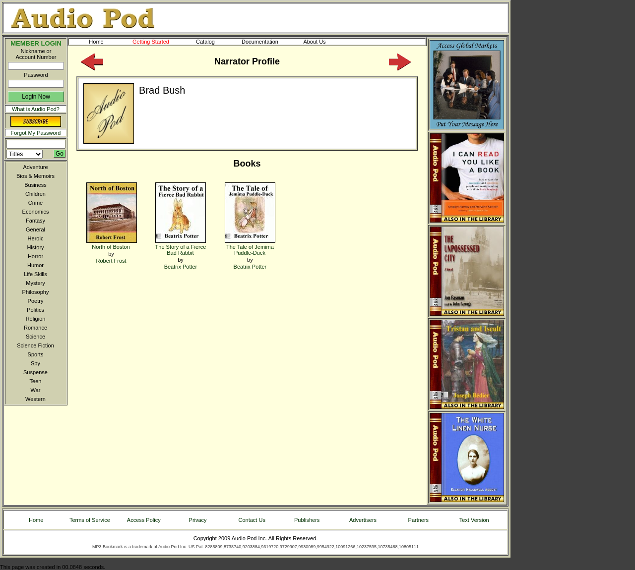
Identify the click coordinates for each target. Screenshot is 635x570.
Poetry (36, 301)
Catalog (214, 42)
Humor (35, 265)
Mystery (35, 283)
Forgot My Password (36, 133)
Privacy (198, 520)
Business (35, 185)
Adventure (35, 167)
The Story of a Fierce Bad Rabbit (180, 246)
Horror (35, 256)
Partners (418, 520)
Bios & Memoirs (35, 176)
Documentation (264, 42)
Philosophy (35, 292)
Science (35, 337)
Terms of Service (89, 520)
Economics (35, 212)
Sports (36, 354)
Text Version (474, 520)
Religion (36, 319)
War (36, 390)
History (35, 247)
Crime (35, 203)
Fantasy (35, 221)
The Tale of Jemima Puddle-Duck (250, 246)
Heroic (36, 238)
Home (96, 42)
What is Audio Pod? (36, 109)
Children (35, 194)
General (35, 229)
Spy (35, 363)
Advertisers (363, 520)
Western (35, 399)
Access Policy (144, 520)
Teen (36, 381)
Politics (35, 310)
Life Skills (35, 274)
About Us (322, 42)
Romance (35, 328)
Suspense (35, 372)
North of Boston (111, 243)
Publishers (306, 520)
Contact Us (252, 520)
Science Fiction (35, 345)
